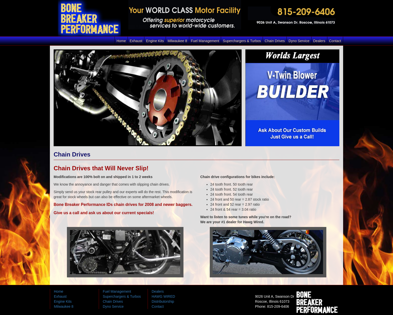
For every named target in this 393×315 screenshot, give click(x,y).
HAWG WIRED (163, 296)
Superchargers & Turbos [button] (242, 41)
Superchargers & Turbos (122, 296)
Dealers (319, 41)
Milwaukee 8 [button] (177, 41)
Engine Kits (63, 301)
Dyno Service (298, 41)
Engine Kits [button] (155, 41)
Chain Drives (275, 41)
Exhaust (136, 41)
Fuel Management (205, 41)
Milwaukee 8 (63, 306)
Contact (335, 41)
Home (121, 41)
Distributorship (163, 301)
